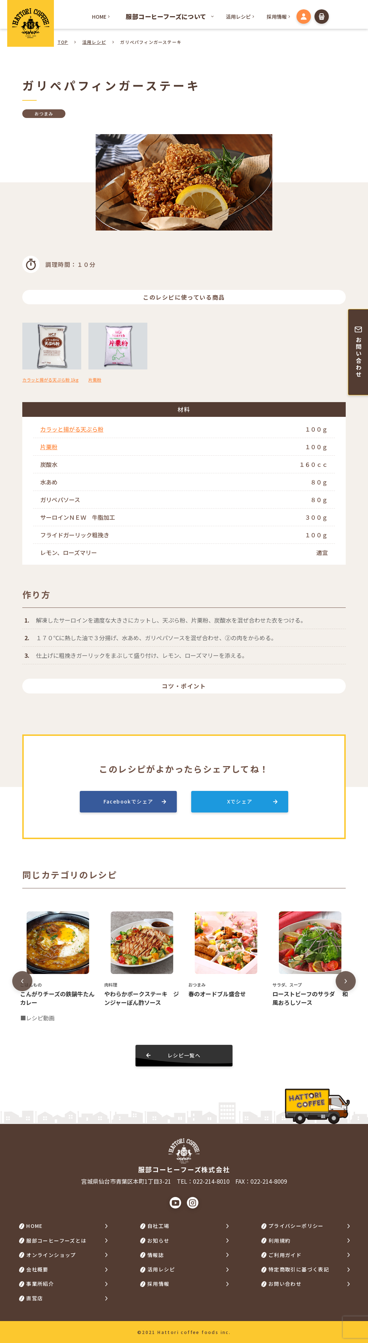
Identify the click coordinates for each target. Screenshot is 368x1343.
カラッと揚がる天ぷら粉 (72, 429)
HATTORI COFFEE (30, 23)
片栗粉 (49, 446)
